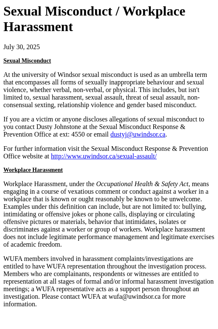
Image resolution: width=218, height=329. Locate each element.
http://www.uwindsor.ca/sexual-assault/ (104, 156)
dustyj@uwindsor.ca (137, 134)
